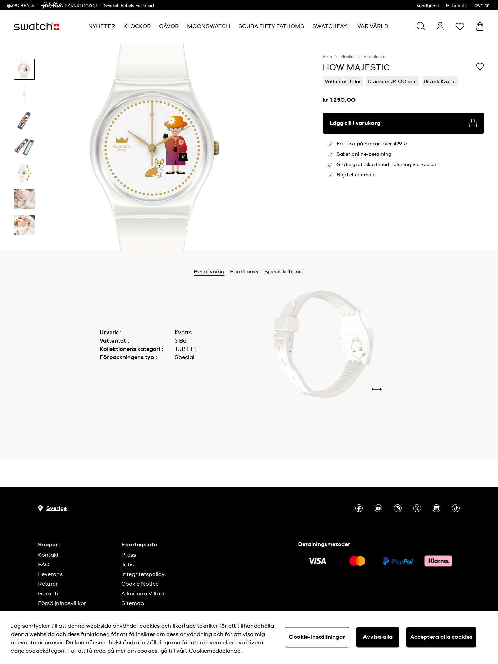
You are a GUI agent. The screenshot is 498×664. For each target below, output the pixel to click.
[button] (459, 26)
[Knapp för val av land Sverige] (52, 508)
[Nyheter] (101, 26)
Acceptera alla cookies (441, 637)
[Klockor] (137, 26)
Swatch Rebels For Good (129, 6)
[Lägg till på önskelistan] (480, 67)
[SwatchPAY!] (330, 26)
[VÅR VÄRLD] (372, 26)
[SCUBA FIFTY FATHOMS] (271, 26)
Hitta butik (457, 6)
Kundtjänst (428, 6)
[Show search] (421, 26)
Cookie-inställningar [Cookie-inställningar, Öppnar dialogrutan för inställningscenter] (317, 637)
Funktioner (244, 271)
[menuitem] (101, 26)
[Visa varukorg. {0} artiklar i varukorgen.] (480, 26)
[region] (403, 147)
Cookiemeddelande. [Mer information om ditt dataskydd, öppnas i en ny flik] (215, 651)
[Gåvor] (169, 26)
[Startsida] (36, 26)
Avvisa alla (378, 637)
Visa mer (111, 373)
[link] (51, 5)
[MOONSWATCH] (208, 26)
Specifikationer (284, 271)
